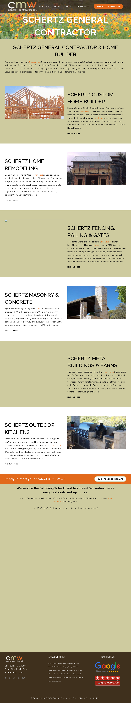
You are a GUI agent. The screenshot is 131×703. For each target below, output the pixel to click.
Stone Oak (74, 677)
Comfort (54, 667)
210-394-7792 (18, 672)
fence (97, 245)
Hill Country (106, 242)
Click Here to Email (19, 669)
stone (38, 308)
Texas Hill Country (57, 681)
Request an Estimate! (108, 6)
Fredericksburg (63, 670)
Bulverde (72, 663)
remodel (39, 175)
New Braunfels (68, 674)
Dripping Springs (68, 667)
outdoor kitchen (55, 445)
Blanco (60, 663)
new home (98, 118)
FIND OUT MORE (73, 133)
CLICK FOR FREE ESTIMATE (110, 621)
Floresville (56, 670)
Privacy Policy (85, 698)
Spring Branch (67, 677)
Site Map (96, 698)
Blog (75, 698)
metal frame (108, 372)
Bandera (54, 663)
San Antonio (34, 62)
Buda (68, 663)
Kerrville (53, 674)
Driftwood (59, 667)
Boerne (64, 663)
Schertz (55, 677)
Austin (50, 663)
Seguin (60, 677)
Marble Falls (60, 674)
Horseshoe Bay (73, 670)
